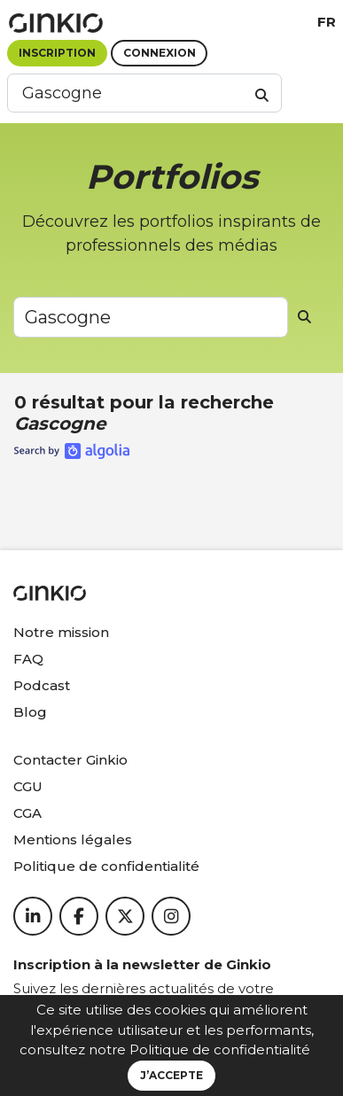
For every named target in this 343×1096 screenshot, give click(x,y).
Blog (30, 711)
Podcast (41, 685)
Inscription (57, 52)
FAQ (28, 658)
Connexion (159, 52)
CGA (27, 813)
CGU (28, 786)
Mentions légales (72, 839)
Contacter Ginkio (70, 759)
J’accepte (171, 1075)
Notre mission (61, 632)
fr (326, 21)
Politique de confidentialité (219, 1049)
